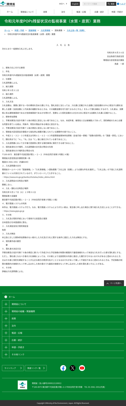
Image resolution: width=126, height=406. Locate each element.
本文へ (62, 3)
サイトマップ (10, 368)
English (75, 3)
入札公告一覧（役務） (76, 30)
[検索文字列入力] (93, 4)
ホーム (9, 11)
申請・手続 (19, 30)
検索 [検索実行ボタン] (112, 3)
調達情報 (32, 30)
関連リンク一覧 (34, 368)
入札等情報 (45, 30)
